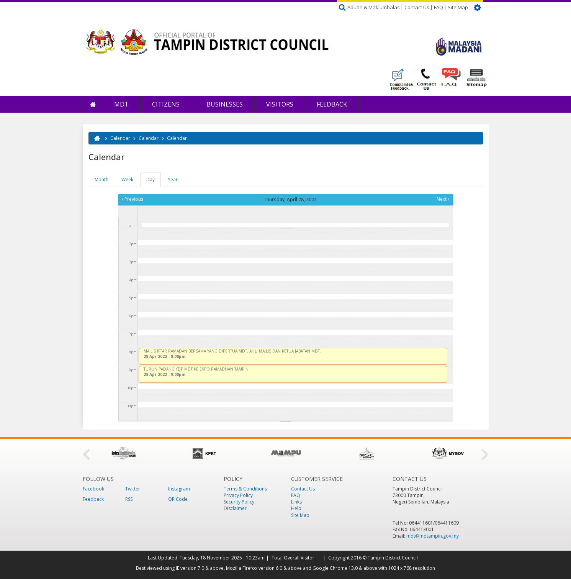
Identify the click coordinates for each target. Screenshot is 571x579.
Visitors (279, 104)
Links (296, 502)
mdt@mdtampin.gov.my (432, 536)
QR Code (178, 499)
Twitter (132, 489)
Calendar (120, 138)
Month (101, 179)
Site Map (458, 7)
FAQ (438, 7)
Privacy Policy (238, 495)
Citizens (166, 104)
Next (443, 199)
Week (127, 179)
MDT (121, 104)
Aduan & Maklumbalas (373, 7)
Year (173, 179)
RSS (129, 499)
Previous (132, 199)
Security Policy (239, 502)
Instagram (179, 489)
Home (93, 104)
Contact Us (416, 7)
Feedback (332, 104)
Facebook (93, 489)
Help (296, 508)
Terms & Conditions (245, 489)
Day (153, 181)
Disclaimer (235, 508)
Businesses (224, 104)
